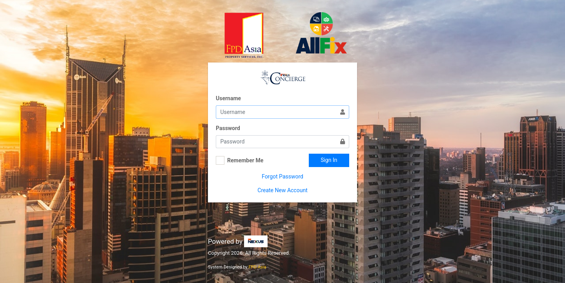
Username (228, 98)
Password (228, 128)
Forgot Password (282, 176)
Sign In (329, 160)
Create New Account (282, 190)
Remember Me (245, 160)
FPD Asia (257, 267)
